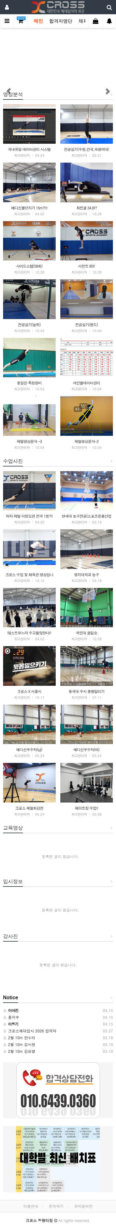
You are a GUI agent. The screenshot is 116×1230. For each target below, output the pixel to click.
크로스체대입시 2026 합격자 (29, 1030)
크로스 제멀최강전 (29, 808)
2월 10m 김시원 (19, 1044)
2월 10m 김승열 (19, 1051)
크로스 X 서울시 (29, 691)
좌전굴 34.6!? (86, 207)
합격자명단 (60, 21)
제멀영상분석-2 (86, 441)
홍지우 (11, 1017)
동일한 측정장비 (29, 382)
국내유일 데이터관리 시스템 (29, 149)
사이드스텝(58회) (29, 266)
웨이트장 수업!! (86, 808)
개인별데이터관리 (86, 382)
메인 (38, 21)
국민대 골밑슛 (86, 632)
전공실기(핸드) (86, 324)
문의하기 (56, 1206)
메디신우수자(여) (87, 749)
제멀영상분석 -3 (29, 441)
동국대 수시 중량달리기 (86, 691)
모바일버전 (83, 1206)
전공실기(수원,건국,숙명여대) (86, 149)
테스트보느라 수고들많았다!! (29, 632)
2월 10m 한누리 (19, 1037)
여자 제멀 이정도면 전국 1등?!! (29, 516)
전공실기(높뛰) (29, 324)
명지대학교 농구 (86, 574)
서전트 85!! (86, 266)
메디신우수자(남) (29, 749)
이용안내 (30, 1206)
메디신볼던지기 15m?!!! (29, 207)
